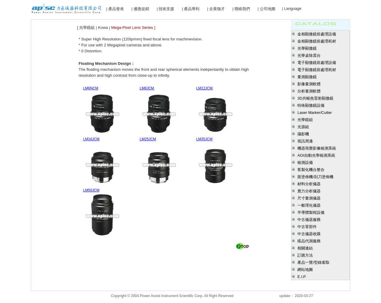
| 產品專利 (190, 9)
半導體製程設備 (310, 212)
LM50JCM (91, 190)
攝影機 (303, 134)
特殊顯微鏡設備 (310, 105)
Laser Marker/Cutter (314, 112)
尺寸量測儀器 (309, 198)
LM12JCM (205, 88)
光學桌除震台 (309, 55)
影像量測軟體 (309, 84)
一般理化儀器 (309, 205)
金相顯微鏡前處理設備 (316, 34)
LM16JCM (91, 139)
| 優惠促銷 (140, 9)
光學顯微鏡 (307, 48)
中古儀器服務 (309, 219)
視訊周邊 (305, 141)
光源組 (303, 127)
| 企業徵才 (216, 9)
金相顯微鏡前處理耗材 (316, 41)
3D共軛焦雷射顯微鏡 (315, 98)
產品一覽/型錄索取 (313, 262)
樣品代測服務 (309, 241)
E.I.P (301, 276)
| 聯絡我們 (241, 9)
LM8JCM (147, 88)
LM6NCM (90, 88)
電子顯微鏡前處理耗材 (316, 69)
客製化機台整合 (310, 169)
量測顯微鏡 (307, 77)
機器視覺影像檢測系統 (316, 148)
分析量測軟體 (309, 91)
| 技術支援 (165, 9)
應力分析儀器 (309, 191)
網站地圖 (305, 269)
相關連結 (305, 248)
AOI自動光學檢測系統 (316, 155)
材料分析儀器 (309, 184)
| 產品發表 (115, 9)
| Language (291, 8)
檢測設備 (305, 162)
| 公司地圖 (266, 9)
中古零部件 (307, 226)
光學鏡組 (305, 119)
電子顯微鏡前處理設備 (316, 62)
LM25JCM (148, 139)
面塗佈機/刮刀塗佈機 (315, 177)
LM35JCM (204, 139)
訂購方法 (305, 255)
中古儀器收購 (309, 234)
